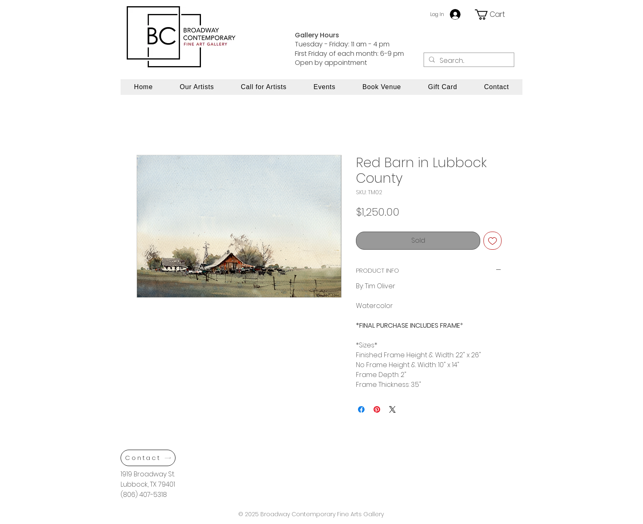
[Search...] (468, 61)
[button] (494, 14)
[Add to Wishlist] (492, 241)
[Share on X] (392, 409)
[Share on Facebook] (361, 409)
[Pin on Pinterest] (377, 409)
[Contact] (148, 458)
